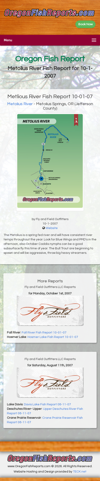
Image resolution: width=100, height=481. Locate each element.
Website (52, 228)
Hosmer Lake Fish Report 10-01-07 (53, 337)
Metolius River (20, 104)
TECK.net (79, 471)
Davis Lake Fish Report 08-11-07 (47, 404)
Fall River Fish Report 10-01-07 (44, 332)
